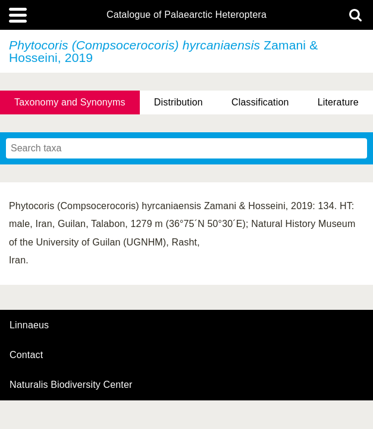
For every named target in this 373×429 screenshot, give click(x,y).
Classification (260, 102)
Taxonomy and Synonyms (70, 102)
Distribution (178, 102)
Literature (338, 102)
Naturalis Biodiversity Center (71, 385)
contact (26, 355)
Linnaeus (29, 325)
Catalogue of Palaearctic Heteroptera (186, 15)
